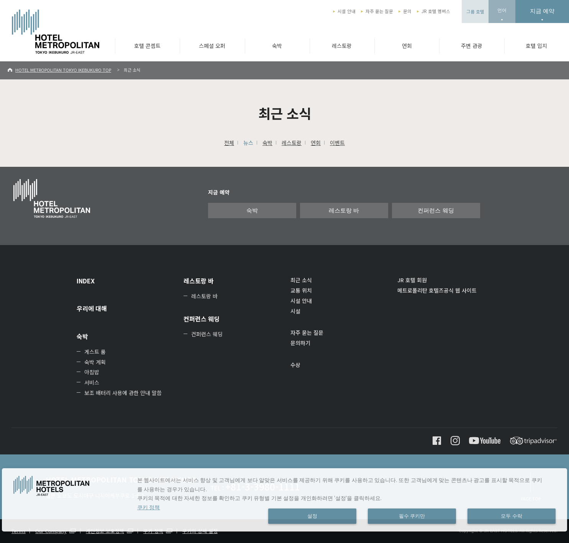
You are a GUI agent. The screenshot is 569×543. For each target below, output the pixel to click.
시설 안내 (347, 11)
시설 (295, 311)
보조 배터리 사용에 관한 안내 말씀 (123, 393)
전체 (229, 142)
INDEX (86, 280)
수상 (295, 365)
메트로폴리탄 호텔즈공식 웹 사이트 (437, 290)
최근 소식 (301, 280)
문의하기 (300, 343)
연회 (407, 45)
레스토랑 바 (344, 210)
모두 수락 (511, 516)
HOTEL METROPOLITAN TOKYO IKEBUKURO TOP (63, 70)
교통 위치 (301, 290)
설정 (312, 516)
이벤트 (337, 142)
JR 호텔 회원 (412, 280)
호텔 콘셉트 (147, 45)
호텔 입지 (536, 45)
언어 (502, 10)
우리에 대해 (92, 308)
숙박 (277, 45)
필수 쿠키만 (412, 516)
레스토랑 (342, 45)
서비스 (91, 382)
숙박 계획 (95, 362)
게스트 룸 (95, 351)
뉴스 (248, 142)
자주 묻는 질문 (379, 11)
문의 (407, 11)
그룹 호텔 (475, 11)
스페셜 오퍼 (212, 45)
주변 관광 (471, 45)
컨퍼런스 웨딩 (436, 210)
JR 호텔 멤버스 (435, 11)
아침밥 (91, 372)
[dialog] (284, 499)
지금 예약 (542, 11)
